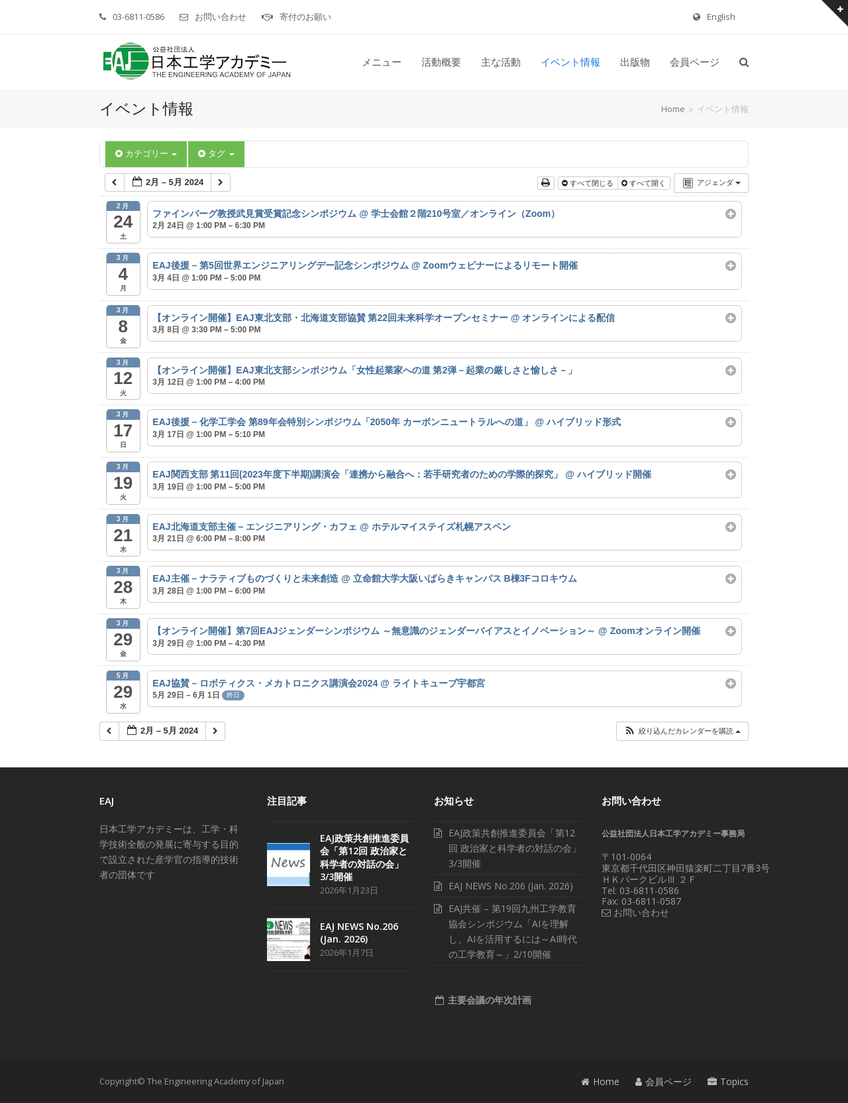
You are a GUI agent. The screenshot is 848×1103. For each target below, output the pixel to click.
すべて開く (644, 183)
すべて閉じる (588, 183)
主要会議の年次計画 (488, 1000)
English (721, 17)
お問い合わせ (220, 17)
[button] (744, 62)
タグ (216, 154)
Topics (728, 1081)
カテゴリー (146, 154)
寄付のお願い (305, 17)
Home (600, 1081)
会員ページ (663, 1081)
